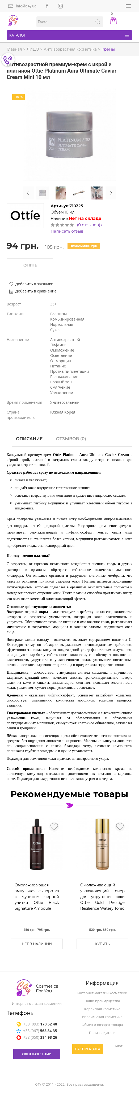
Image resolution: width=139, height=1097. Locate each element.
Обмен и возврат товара (102, 1024)
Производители (102, 1032)
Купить (30, 265)
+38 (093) (36, 1024)
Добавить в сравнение (33, 291)
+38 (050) (36, 1038)
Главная (14, 49)
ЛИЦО (33, 49)
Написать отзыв (67, 231)
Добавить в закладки (31, 283)
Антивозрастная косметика (70, 49)
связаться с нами (36, 1055)
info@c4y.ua (22, 6)
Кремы (108, 49)
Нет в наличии (37, 943)
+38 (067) (36, 1031)
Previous (28, 192)
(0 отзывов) (88, 224)
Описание (29, 438)
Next (111, 192)
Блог (119, 1045)
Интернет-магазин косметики (102, 993)
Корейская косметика (102, 1008)
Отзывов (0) (71, 438)
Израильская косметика (102, 1016)
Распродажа (87, 1048)
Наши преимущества (102, 1000)
